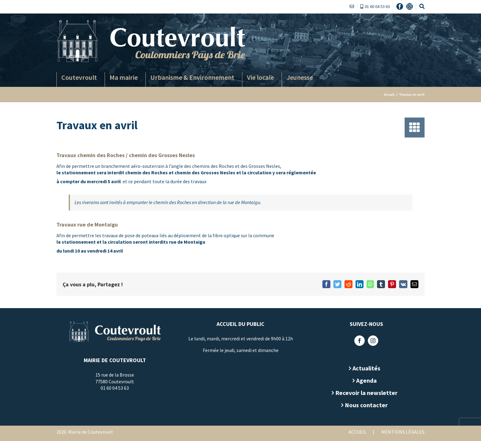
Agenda (366, 380)
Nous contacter (366, 405)
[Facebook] (359, 340)
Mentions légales (403, 432)
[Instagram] (373, 340)
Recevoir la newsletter (366, 393)
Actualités (366, 368)
